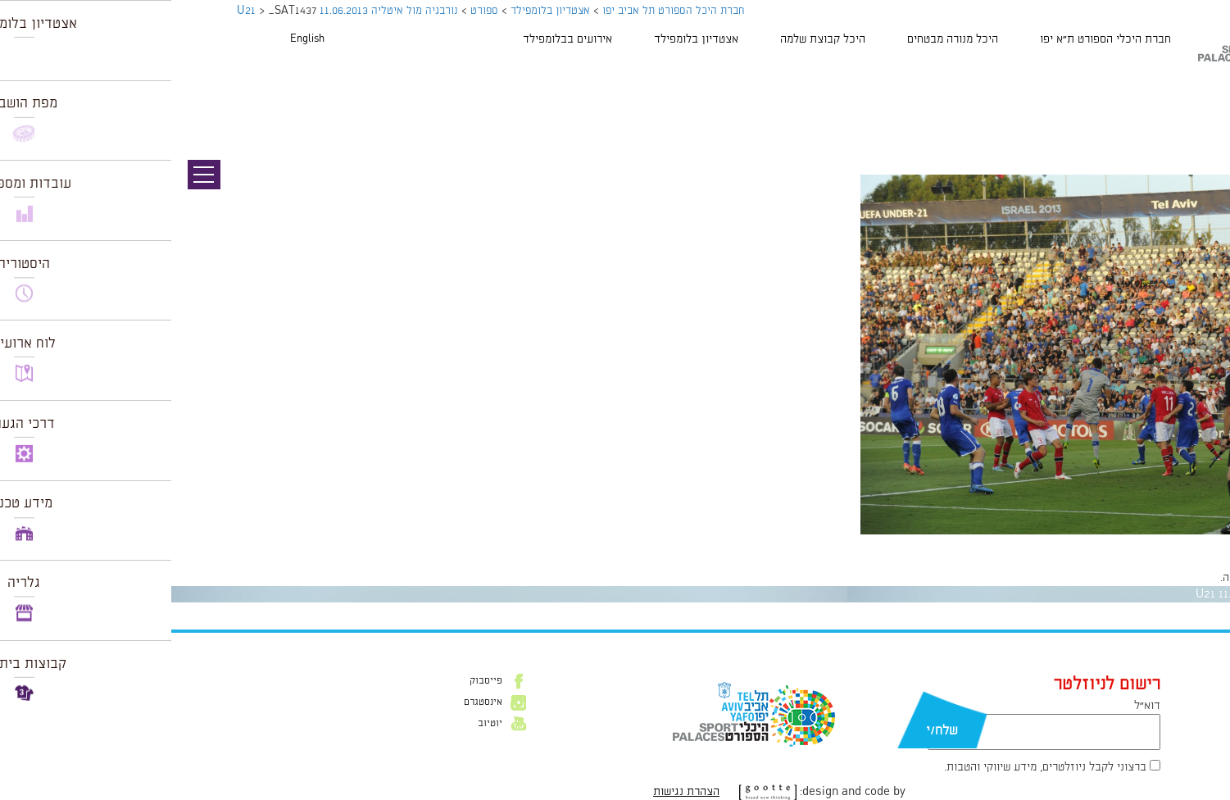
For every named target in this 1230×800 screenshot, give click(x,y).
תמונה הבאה (1201, 102)
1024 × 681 (1127, 542)
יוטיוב (318, 724)
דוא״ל (976, 705)
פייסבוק (314, 681)
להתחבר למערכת (1176, 578)
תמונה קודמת (1199, 86)
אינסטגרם (312, 702)
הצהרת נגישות (515, 792)
